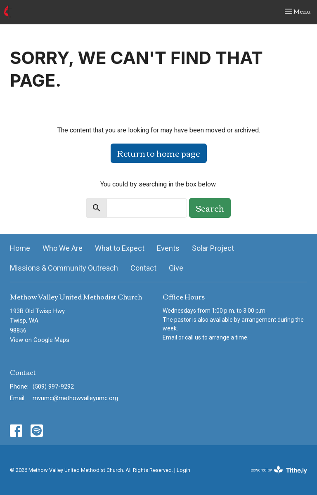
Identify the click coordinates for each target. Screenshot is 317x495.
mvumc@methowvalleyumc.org (75, 398)
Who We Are (63, 248)
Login (183, 470)
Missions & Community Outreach (64, 268)
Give (176, 268)
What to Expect (119, 248)
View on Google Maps (39, 340)
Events (168, 248)
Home (20, 248)
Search (210, 207)
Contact (143, 268)
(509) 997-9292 (53, 386)
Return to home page (158, 152)
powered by (279, 470)
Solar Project (213, 248)
